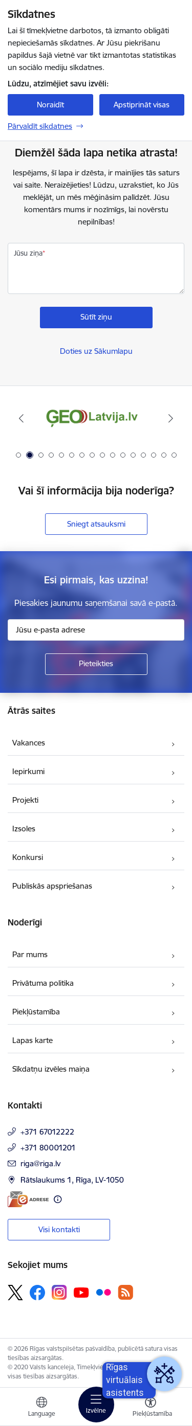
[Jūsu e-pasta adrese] (96, 630)
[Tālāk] (171, 418)
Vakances (28, 743)
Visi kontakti (59, 1229)
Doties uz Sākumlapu (96, 351)
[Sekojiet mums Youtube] (81, 1292)
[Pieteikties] (96, 664)
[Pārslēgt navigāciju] (96, 1404)
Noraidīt (50, 104)
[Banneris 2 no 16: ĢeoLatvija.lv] (96, 418)
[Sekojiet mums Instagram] (59, 1292)
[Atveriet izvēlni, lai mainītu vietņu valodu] (41, 1408)
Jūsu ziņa (28, 253)
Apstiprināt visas (141, 104)
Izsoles (23, 828)
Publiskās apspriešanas (52, 886)
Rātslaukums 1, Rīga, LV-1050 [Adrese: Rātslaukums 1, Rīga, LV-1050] (72, 1180)
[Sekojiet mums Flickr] (103, 1292)
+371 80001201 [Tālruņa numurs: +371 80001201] (48, 1147)
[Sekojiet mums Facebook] (37, 1292)
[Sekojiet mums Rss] (125, 1292)
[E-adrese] (28, 1199)
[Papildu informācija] (57, 1199)
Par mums (30, 954)
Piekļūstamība (36, 1011)
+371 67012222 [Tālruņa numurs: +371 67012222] (47, 1132)
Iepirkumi (28, 771)
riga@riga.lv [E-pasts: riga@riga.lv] (40, 1163)
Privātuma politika (43, 983)
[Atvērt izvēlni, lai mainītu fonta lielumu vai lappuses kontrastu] (150, 1408)
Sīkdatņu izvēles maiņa (51, 1069)
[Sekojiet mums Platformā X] (15, 1292)
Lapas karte (32, 1040)
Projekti (25, 800)
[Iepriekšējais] (21, 418)
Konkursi (27, 857)
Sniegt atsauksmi (96, 524)
